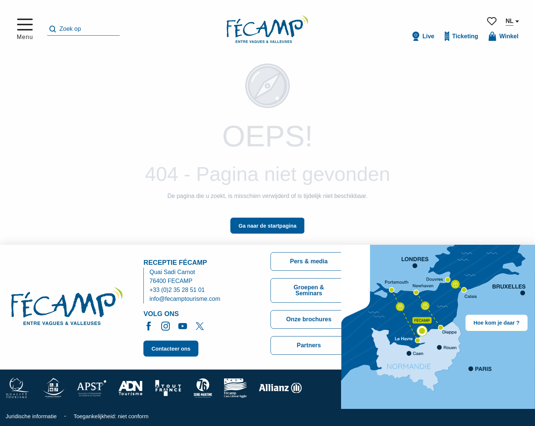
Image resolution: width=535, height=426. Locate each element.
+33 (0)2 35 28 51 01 (177, 290)
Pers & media (309, 261)
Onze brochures (308, 319)
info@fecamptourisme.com (184, 299)
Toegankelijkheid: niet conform (111, 416)
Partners (309, 345)
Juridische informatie (31, 416)
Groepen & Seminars (309, 290)
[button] (83, 29)
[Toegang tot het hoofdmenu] (25, 29)
